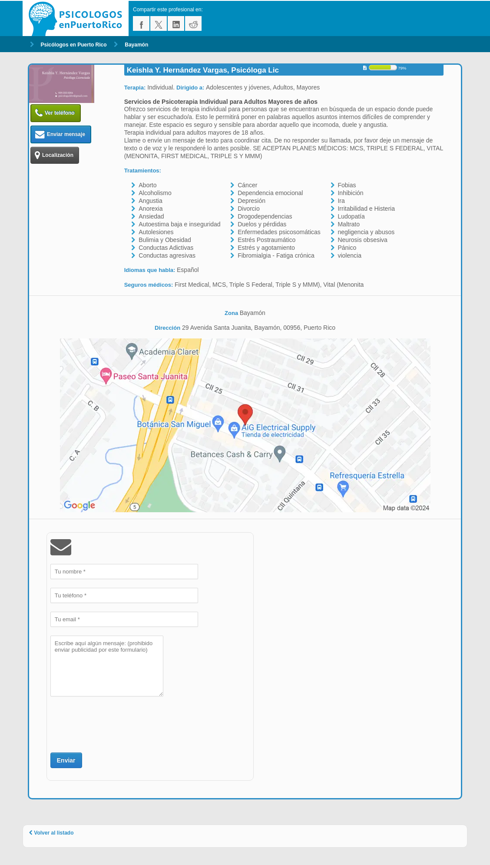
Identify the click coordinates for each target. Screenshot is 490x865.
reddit (193, 23)
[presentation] (116, 723)
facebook (141, 23)
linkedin (176, 23)
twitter (158, 23)
